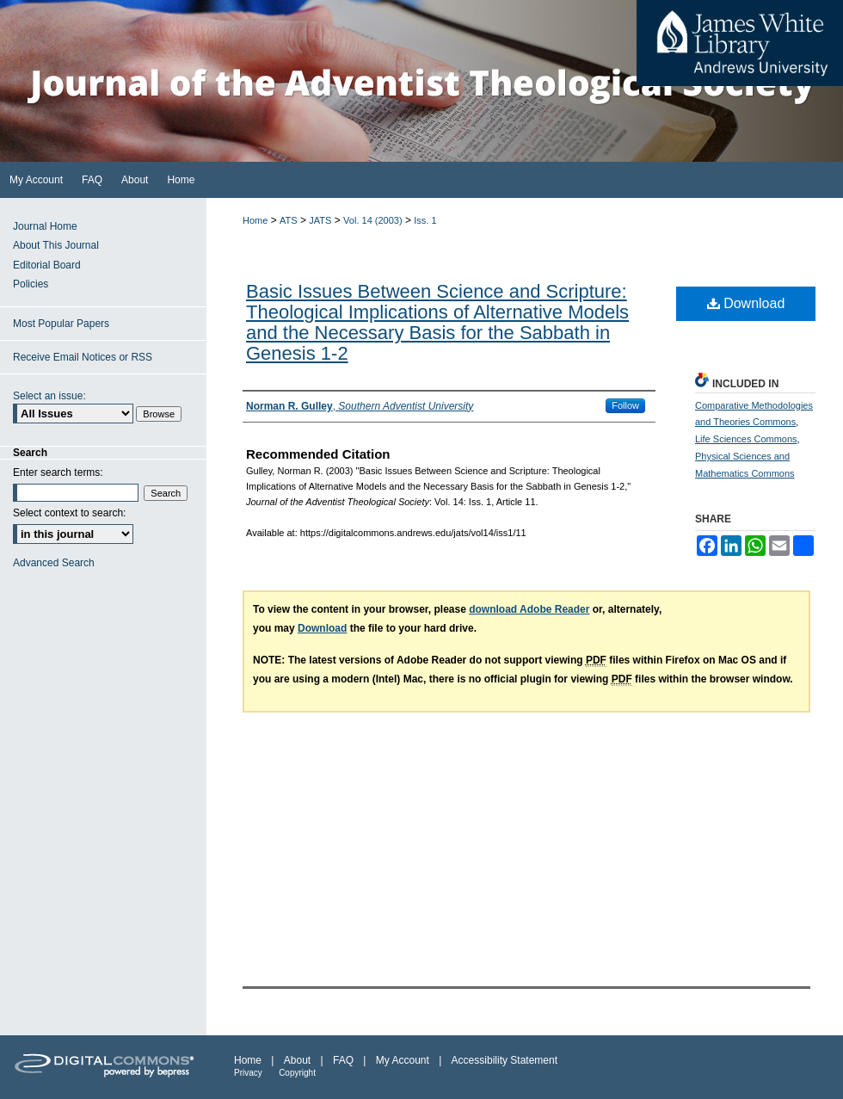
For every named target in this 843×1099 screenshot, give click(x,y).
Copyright (297, 1072)
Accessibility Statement (504, 1060)
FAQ (343, 1060)
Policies (30, 284)
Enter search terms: (58, 472)
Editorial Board (47, 265)
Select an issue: (49, 396)
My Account (402, 1060)
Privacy (248, 1072)
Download (746, 303)
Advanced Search (54, 563)
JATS (320, 220)
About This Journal (56, 245)
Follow (625, 405)
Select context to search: (69, 513)
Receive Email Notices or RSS (82, 357)
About (297, 1060)
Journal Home (45, 226)
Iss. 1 (425, 220)
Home (255, 220)
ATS (289, 220)
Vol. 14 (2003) (373, 220)
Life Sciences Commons (746, 439)
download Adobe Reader (529, 609)
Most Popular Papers (61, 324)
